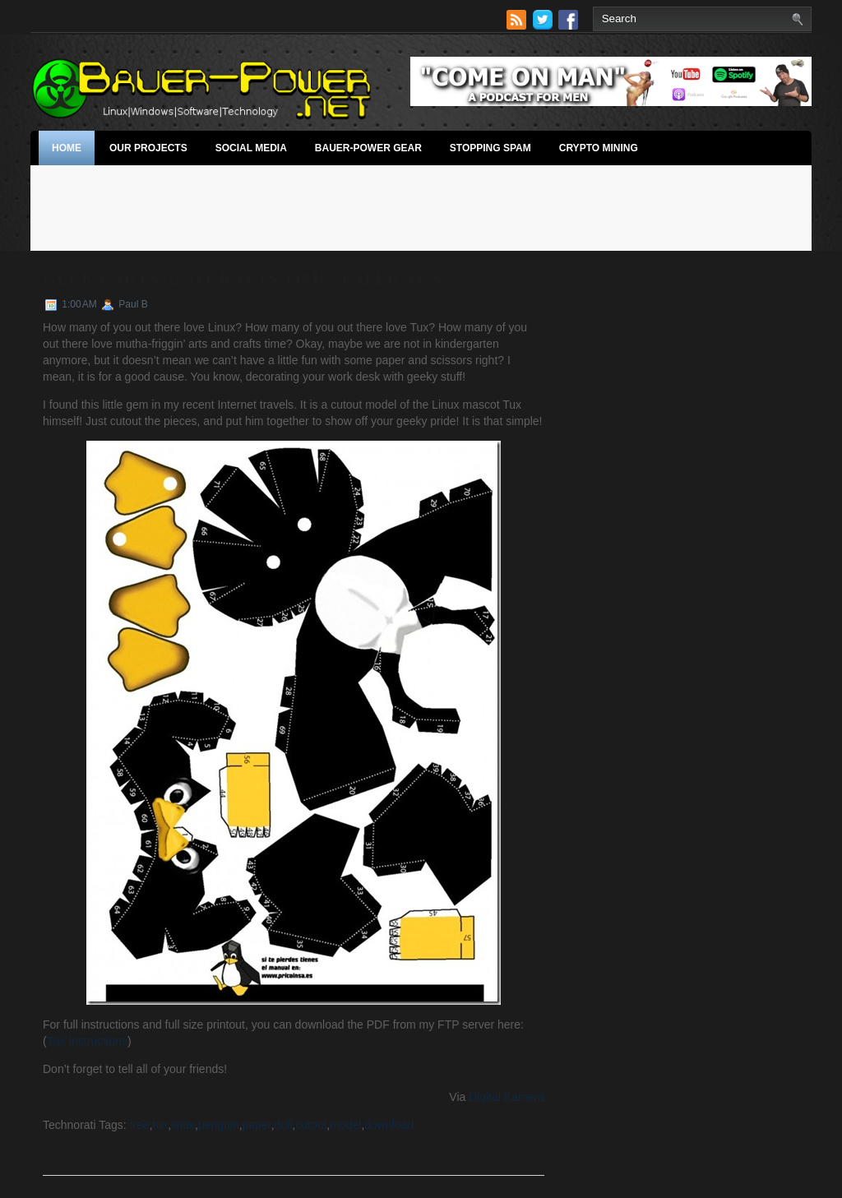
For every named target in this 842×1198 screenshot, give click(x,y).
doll (284, 1124)
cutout (310, 1124)
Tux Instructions (87, 1041)
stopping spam (490, 148)
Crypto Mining (598, 148)
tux (161, 1124)
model (345, 1124)
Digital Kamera (506, 1096)
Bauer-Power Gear (368, 148)
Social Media (251, 148)
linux (183, 1124)
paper (257, 1124)
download (389, 1124)
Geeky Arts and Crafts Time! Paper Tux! (245, 278)
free (140, 1124)
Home (66, 148)
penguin (218, 1124)
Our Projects (148, 148)
